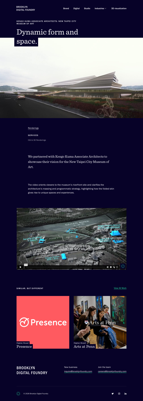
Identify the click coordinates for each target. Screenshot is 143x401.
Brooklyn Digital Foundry (39, 394)
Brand (66, 8)
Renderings (33, 128)
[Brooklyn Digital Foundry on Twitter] (113, 393)
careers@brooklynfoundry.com (112, 371)
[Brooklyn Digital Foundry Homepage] (26, 8)
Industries (99, 8)
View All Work (120, 288)
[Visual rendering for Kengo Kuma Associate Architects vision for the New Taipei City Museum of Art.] (71, 239)
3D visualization (118, 8)
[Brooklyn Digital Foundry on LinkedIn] (125, 393)
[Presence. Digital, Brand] (43, 322)
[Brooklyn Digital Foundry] (32, 370)
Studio (87, 8)
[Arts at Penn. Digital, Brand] (100, 322)
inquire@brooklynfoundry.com (78, 371)
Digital (76, 8)
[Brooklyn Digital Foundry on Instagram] (119, 393)
